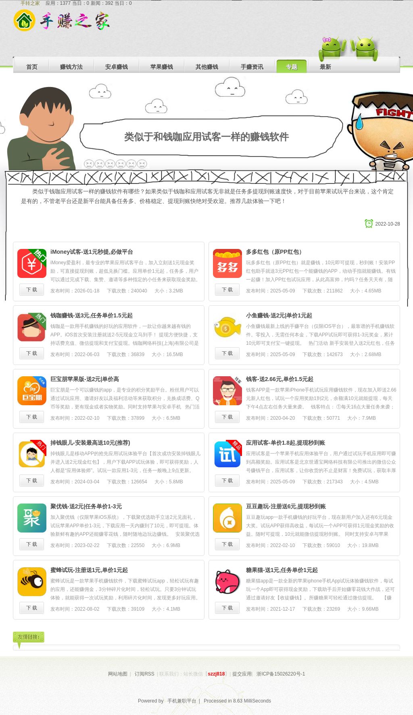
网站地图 (117, 674)
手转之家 (30, 3)
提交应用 (242, 674)
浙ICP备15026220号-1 (281, 674)
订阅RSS (144, 674)
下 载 (31, 289)
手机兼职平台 (181, 701)
